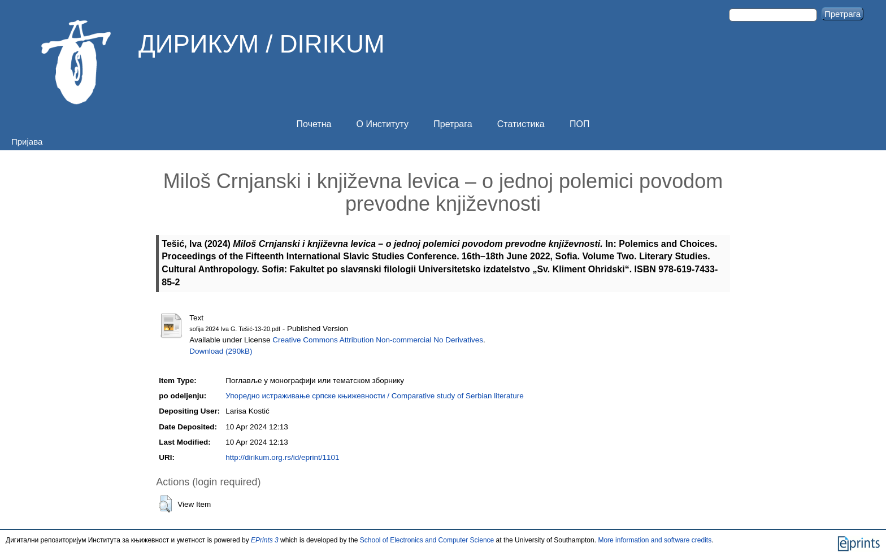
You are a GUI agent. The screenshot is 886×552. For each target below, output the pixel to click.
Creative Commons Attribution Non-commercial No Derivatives (377, 340)
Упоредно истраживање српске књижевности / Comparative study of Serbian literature (374, 396)
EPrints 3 (265, 540)
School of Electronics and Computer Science (427, 540)
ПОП (579, 124)
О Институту (383, 124)
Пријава (26, 141)
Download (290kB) (220, 351)
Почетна (314, 124)
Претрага (452, 124)
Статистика (521, 124)
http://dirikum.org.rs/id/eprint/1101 (282, 457)
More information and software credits (654, 540)
